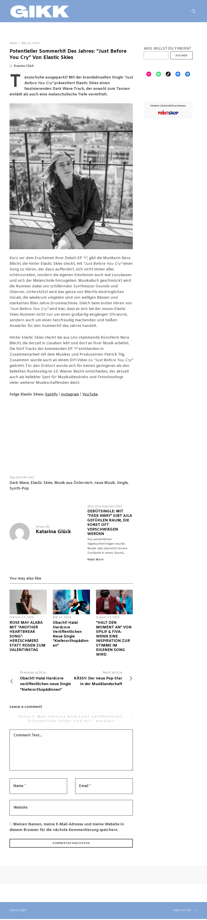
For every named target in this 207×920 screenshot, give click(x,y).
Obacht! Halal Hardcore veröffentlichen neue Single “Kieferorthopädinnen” (71, 634)
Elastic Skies (42, 482)
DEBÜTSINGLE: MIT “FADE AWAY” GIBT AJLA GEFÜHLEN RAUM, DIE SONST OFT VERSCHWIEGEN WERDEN (109, 523)
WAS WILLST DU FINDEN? (167, 48)
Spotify (51, 394)
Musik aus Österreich (73, 482)
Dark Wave (19, 482)
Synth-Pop (19, 488)
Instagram (70, 394)
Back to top (185, 911)
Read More (95, 559)
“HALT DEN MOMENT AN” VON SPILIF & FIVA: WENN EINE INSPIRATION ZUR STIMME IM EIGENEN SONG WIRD (114, 638)
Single (122, 482)
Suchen (181, 55)
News (13, 43)
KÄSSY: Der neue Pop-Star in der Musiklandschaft (102, 678)
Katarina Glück (24, 65)
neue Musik (104, 482)
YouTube (90, 394)
